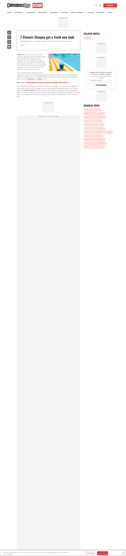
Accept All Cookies (102, 553)
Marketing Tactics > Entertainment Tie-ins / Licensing (98, 132)
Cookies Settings (90, 553)
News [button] (9, 12)
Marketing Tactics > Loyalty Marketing (94, 147)
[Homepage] (25, 5)
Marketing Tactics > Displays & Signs (94, 124)
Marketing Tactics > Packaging (92, 109)
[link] (9, 32)
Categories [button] (18, 12)
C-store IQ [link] (90, 12)
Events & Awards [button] (77, 12)
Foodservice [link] (30, 12)
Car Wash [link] (64, 12)
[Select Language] (101, 5)
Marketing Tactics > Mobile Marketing (94, 139)
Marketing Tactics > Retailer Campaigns (94, 117)
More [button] (110, 12)
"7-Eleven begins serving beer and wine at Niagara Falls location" (47, 83)
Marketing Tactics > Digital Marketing (94, 128)
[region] (63, 553)
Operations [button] (42, 12)
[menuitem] (10, 12)
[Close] (123, 553)
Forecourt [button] (54, 12)
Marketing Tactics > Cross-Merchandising (95, 143)
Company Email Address (96, 80)
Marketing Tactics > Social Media (93, 121)
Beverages (87, 38)
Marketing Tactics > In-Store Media (93, 135)
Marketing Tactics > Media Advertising (94, 113)
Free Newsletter (101, 85)
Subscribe (110, 5)
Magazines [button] (100, 12)
